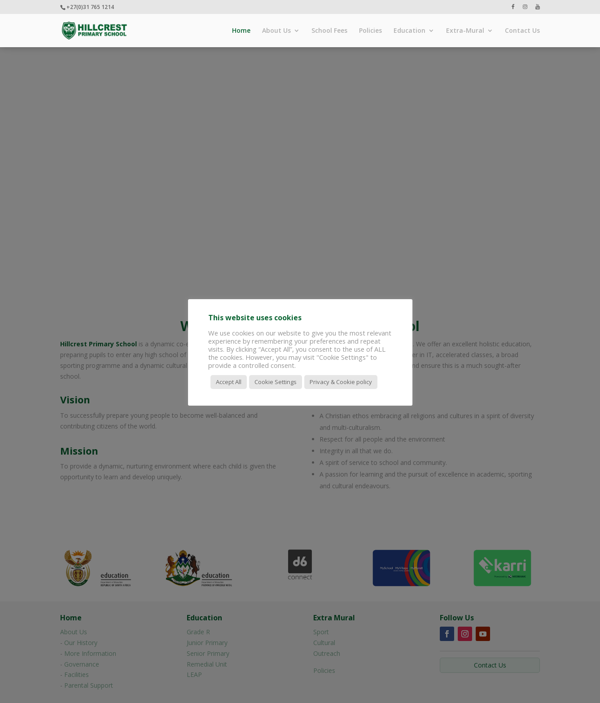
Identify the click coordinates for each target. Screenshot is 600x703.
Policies (370, 31)
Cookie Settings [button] (275, 382)
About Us (276, 31)
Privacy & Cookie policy (341, 382)
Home (241, 31)
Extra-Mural (465, 31)
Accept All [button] (228, 382)
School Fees (329, 31)
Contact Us (522, 31)
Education (409, 31)
